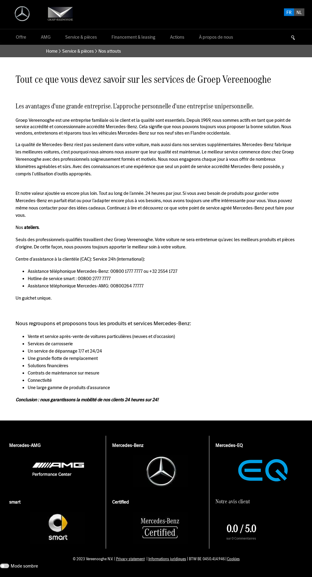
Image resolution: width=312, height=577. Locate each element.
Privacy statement (130, 558)
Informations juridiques (167, 558)
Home (52, 51)
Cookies (233, 558)
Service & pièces (78, 51)
